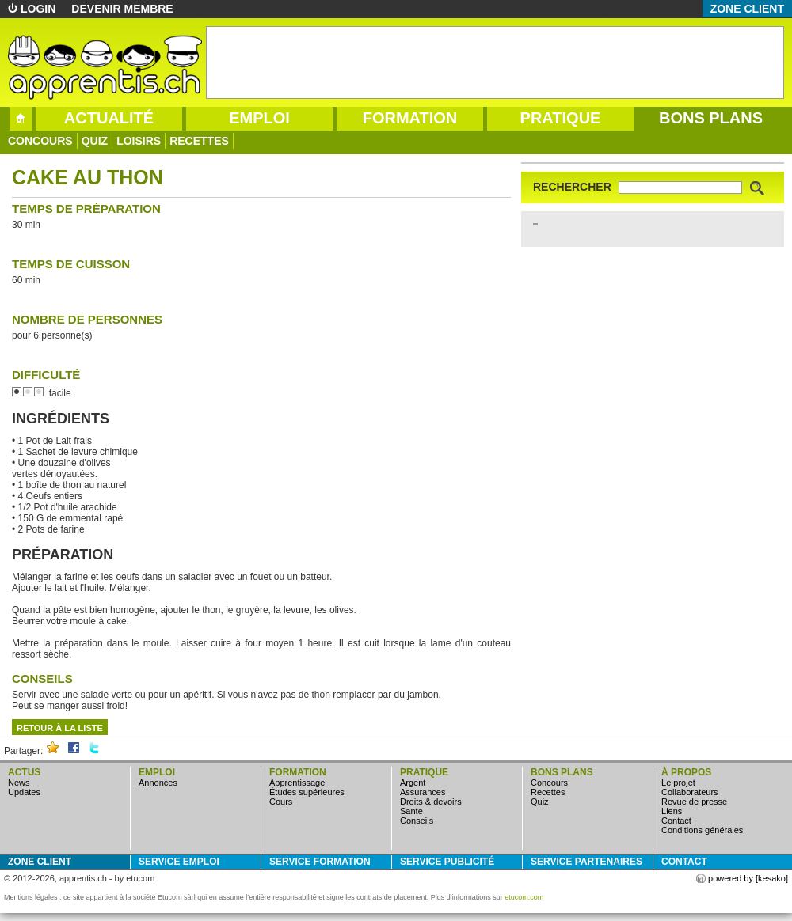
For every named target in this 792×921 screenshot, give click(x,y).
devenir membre (122, 8)
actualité (109, 118)
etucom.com (524, 897)
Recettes (199, 141)
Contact (676, 820)
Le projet (678, 782)
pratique (560, 118)
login (38, 8)
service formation (320, 861)
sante (411, 811)
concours (40, 141)
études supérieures (307, 792)
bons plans (711, 118)
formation (410, 118)
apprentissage (297, 782)
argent (412, 782)
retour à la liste (60, 728)
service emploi (179, 861)
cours (280, 801)
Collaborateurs (689, 792)
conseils (416, 820)
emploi (259, 118)
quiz (95, 141)
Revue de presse (694, 801)
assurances (422, 792)
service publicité (447, 861)
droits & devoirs (431, 801)
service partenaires (586, 861)
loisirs (138, 141)
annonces (158, 782)
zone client (747, 8)
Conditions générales (702, 830)
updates (24, 792)
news (19, 782)
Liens (671, 811)
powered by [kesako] (748, 878)
